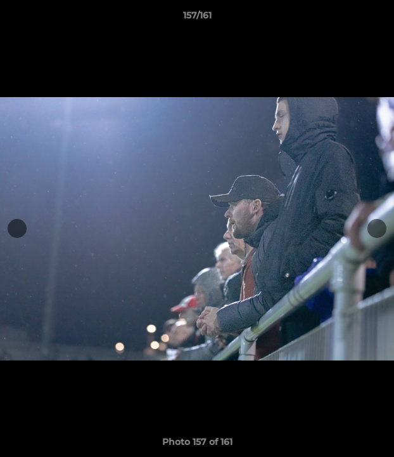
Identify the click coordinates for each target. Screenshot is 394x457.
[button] (378, 18)
